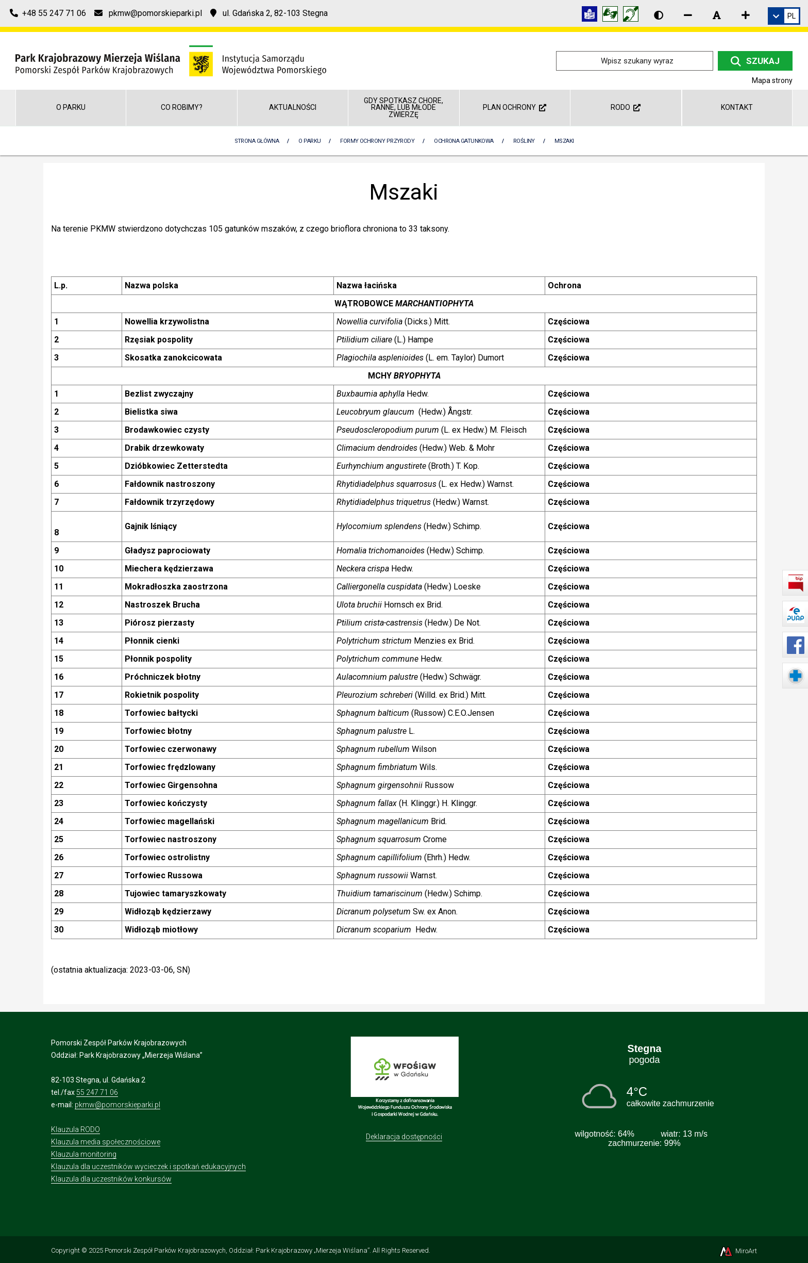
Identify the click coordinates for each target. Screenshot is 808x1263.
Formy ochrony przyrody (377, 141)
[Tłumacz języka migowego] (612, 16)
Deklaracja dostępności (404, 1137)
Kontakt (737, 107)
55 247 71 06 (97, 1092)
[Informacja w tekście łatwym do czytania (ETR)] (592, 16)
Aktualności (292, 107)
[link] (784, 16)
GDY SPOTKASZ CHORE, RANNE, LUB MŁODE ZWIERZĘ (403, 107)
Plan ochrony (514, 107)
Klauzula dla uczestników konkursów (111, 1179)
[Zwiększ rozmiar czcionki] (745, 15)
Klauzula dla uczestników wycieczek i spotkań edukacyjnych (148, 1166)
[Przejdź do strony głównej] (170, 60)
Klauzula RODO (75, 1129)
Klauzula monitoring (83, 1154)
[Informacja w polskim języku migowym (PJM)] (633, 16)
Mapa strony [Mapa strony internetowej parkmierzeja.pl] (772, 80)
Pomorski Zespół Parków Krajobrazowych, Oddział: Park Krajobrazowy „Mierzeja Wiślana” (237, 1250)
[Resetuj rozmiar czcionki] (716, 15)
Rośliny (524, 141)
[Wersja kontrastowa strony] (659, 15)
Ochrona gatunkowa (464, 141)
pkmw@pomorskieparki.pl (117, 1105)
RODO (626, 107)
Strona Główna (256, 141)
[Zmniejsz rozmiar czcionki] (688, 15)
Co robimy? (182, 107)
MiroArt (737, 1251)
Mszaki (564, 141)
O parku (71, 107)
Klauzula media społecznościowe (105, 1142)
